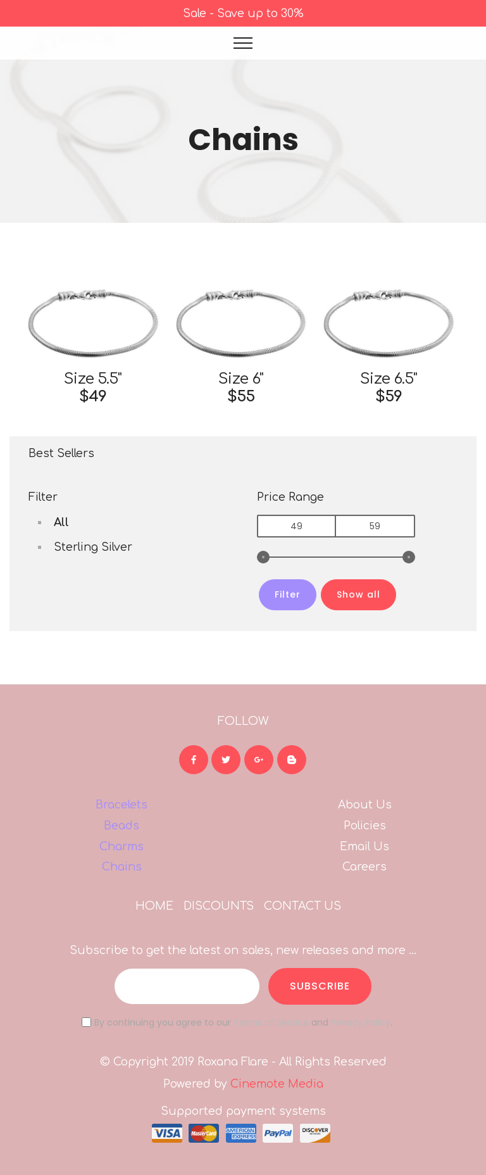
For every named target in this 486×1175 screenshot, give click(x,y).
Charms (121, 846)
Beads (121, 825)
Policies (365, 825)
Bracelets (121, 804)
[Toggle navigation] (243, 43)
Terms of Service (271, 1022)
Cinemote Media (276, 1084)
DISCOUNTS (219, 906)
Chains (122, 866)
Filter (288, 594)
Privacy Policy (360, 1022)
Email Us (364, 846)
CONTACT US (302, 906)
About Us (365, 804)
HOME (154, 906)
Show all (358, 594)
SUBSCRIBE (320, 986)
